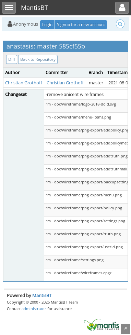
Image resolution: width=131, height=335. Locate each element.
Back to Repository (38, 59)
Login (47, 24)
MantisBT (41, 295)
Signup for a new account (81, 24)
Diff (11, 59)
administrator (34, 308)
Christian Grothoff (23, 83)
